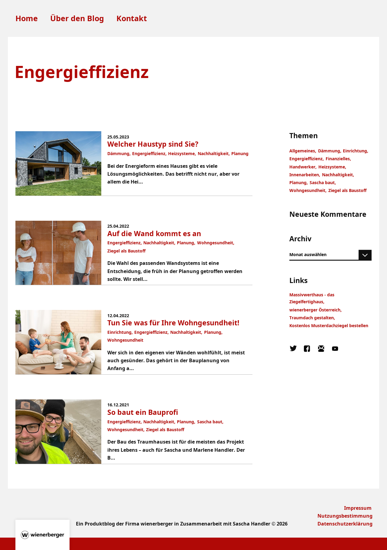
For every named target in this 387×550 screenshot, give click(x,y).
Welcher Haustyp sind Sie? (152, 144)
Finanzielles (338, 158)
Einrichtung (119, 332)
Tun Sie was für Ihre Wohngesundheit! (173, 322)
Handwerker (302, 167)
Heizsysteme (181, 153)
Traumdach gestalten (311, 318)
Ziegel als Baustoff (126, 251)
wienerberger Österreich (314, 310)
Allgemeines (302, 151)
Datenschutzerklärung (344, 523)
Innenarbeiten (304, 174)
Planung (240, 153)
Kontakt (131, 18)
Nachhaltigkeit (213, 153)
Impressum (358, 507)
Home (26, 18)
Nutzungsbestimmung (344, 515)
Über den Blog (77, 18)
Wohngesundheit (215, 243)
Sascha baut (209, 422)
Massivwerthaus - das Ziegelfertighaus (311, 298)
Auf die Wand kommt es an (154, 233)
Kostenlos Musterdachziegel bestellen (328, 325)
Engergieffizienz (148, 153)
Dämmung (118, 153)
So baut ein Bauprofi (142, 412)
